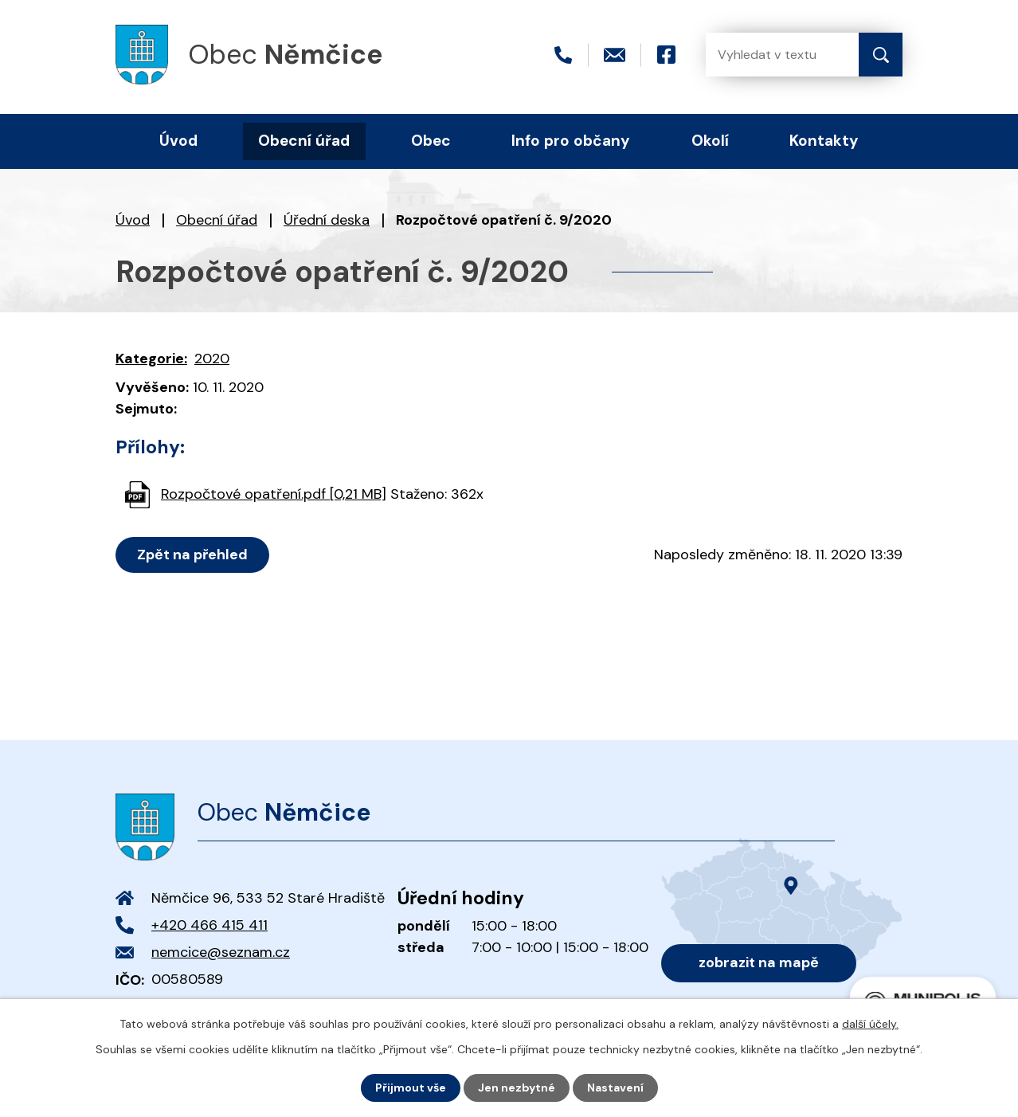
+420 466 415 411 (209, 925)
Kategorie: (151, 358)
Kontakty (824, 141)
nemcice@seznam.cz (220, 952)
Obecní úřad (216, 219)
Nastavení (615, 1087)
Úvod (133, 219)
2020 (211, 358)
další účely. (870, 1024)
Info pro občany (570, 141)
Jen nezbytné (516, 1087)
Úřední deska (327, 219)
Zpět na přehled (192, 554)
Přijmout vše (410, 1087)
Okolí (710, 141)
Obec (431, 141)
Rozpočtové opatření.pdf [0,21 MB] (273, 494)
